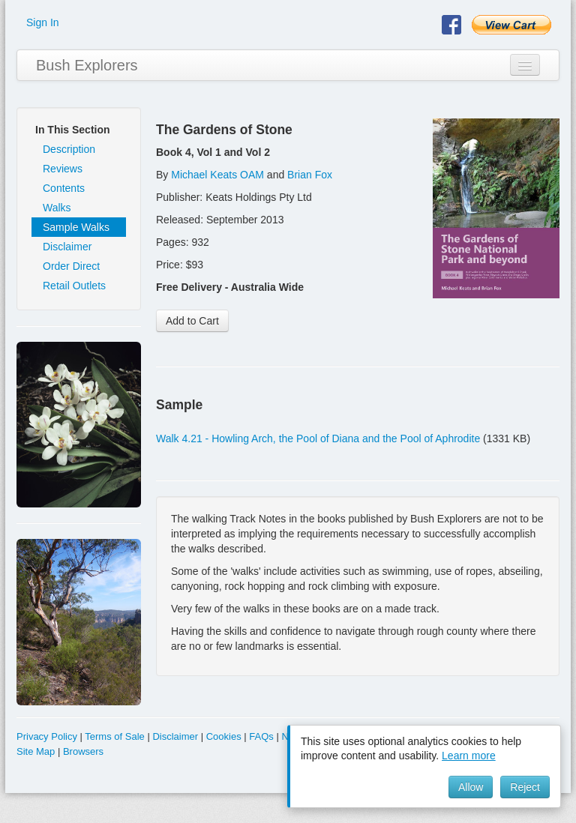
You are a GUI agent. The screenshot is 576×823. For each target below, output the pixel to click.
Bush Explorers (87, 65)
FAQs (261, 736)
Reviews (62, 169)
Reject (525, 787)
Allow (470, 787)
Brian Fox (309, 175)
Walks (57, 208)
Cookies (224, 736)
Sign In (42, 22)
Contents (64, 188)
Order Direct (71, 266)
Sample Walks (76, 227)
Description (69, 149)
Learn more (469, 756)
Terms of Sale (114, 736)
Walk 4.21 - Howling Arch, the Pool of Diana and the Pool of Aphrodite (318, 438)
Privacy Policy (46, 736)
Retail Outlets (74, 286)
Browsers (83, 751)
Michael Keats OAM (217, 175)
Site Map (35, 751)
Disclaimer (67, 247)
